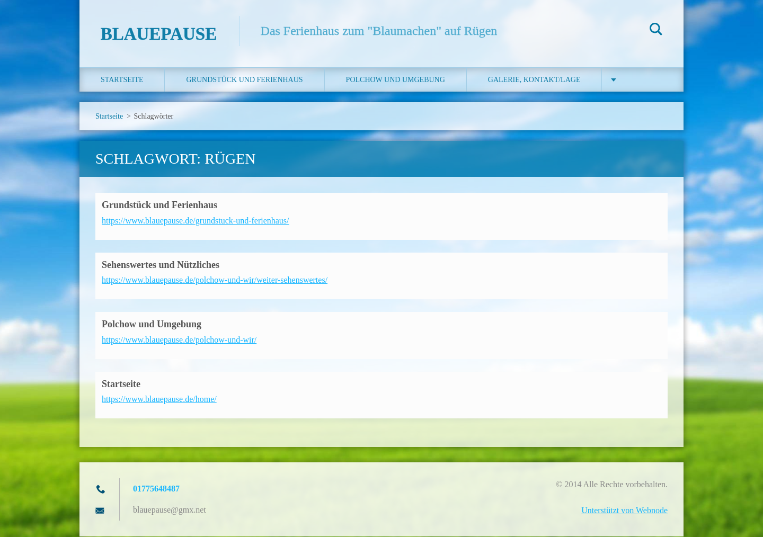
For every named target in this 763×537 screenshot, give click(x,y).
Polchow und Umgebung (395, 80)
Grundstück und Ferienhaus (244, 80)
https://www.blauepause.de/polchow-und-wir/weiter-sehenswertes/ (214, 280)
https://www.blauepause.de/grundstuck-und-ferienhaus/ (195, 220)
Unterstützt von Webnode (624, 510)
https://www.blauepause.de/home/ (159, 399)
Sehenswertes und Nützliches (160, 264)
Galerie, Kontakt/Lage (534, 80)
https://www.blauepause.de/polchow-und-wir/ (179, 339)
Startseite (122, 80)
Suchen (656, 30)
